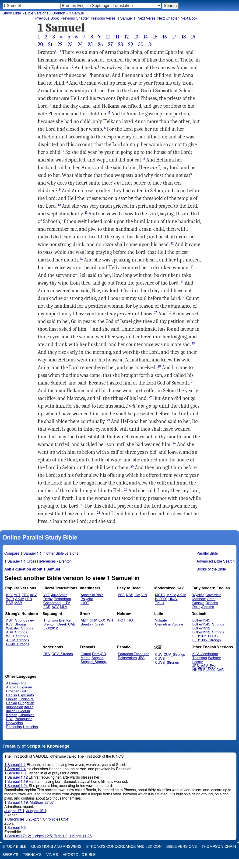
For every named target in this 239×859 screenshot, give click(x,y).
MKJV (171, 595)
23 (70, 44)
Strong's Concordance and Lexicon (124, 847)
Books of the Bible (211, 569)
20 (40, 44)
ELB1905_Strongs (206, 640)
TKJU (159, 603)
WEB (10, 599)
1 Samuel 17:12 (17, 836)
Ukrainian (30, 727)
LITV (66, 603)
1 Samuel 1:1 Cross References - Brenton (38, 561)
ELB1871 (199, 636)
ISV (137, 595)
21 (50, 44)
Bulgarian (24, 687)
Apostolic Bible (79, 855)
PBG (10, 719)
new (31, 620)
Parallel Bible (207, 553)
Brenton (65, 620)
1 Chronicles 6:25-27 (21, 819)
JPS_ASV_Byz (204, 666)
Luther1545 (201, 620)
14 (145, 37)
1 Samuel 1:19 (16, 781)
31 (150, 44)
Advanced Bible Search (216, 561)
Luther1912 (201, 628)
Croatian (12, 691)
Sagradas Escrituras (133, 654)
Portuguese (23, 719)
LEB (28, 599)
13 (136, 37)
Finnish (11, 699)
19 (193, 37)
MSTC (160, 595)
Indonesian (14, 707)
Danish (11, 695)
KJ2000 (161, 599)
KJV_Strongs (16, 624)
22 (60, 44)
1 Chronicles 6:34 (54, 819)
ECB (46, 607)
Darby (48, 599)
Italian (29, 707)
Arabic (11, 687)
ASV (33, 595)
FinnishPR (26, 699)
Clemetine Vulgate (169, 624)
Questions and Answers (56, 847)
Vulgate (161, 620)
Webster (214, 658)
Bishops (212, 603)
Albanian (13, 683)
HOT (121, 620)
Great (211, 599)
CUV (159, 654)
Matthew (199, 599)
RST (24, 683)
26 (100, 44)
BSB (9, 603)
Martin (85, 658)
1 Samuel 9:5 (15, 828)
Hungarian (26, 703)
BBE (121, 595)
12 (126, 37)
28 (120, 44)
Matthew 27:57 (42, 802)
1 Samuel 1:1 (15, 765)
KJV (9, 595)
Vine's (52, 855)
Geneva (198, 603)
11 (117, 37)
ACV (55, 607)
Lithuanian (26, 715)
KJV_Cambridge (205, 654)
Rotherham (62, 599)
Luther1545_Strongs (208, 624)
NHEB (197, 670)
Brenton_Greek (55, 624)
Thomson (50, 620)
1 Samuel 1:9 (15, 773)
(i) (57, 51)
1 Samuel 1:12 (16, 777)
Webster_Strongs (19, 628)
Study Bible (12, 13)
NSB (129, 595)
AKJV (19, 599)
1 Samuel (76, 13)
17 (174, 37)
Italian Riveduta (18, 711)
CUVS (160, 658)
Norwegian (14, 723)
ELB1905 (215, 636)
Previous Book (47, 18)
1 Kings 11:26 (80, 836)
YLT (17, 595)
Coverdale (213, 595)
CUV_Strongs (174, 654)
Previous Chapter (75, 18)
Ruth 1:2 (60, 836)
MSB (18, 603)
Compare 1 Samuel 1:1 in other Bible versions (41, 553)
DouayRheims (203, 607)
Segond (97, 658)
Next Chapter (168, 18)
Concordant (52, 603)
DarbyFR (99, 654)
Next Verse (146, 18)
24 (80, 44)
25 (90, 44)
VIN (144, 595)
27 (110, 44)
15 (155, 37)
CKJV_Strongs (17, 644)
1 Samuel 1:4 (15, 769)
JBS (141, 658)
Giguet (86, 654)
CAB (71, 624)
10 (108, 37)
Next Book (189, 18)
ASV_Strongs (16, 632)
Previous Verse (103, 18)
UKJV (173, 599)
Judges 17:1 (14, 811)
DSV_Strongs (62, 654)
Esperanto (26, 695)
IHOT (85, 603)
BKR (24, 691)
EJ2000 (209, 670)
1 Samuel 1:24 (16, 786)
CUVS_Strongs (167, 662)
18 (183, 37)
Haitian (11, 703)
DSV (47, 654)
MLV (63, 607)
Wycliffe (198, 595)
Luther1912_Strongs (208, 632)
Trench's (32, 855)
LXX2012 (50, 628)
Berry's (10, 855)
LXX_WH (105, 620)
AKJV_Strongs (17, 640)
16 (164, 37)
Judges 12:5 (42, 836)
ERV (25, 595)
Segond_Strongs (93, 662)
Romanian (14, 727)
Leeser (197, 662)
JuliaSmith (59, 595)
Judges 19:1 (36, 811)
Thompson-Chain (218, 847)
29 (130, 44)
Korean (11, 715)
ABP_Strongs (16, 620)
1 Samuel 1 (126, 18)
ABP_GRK (89, 620)
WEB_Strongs (17, 636)
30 (140, 44)
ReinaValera (127, 658)
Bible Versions (36, 13)
